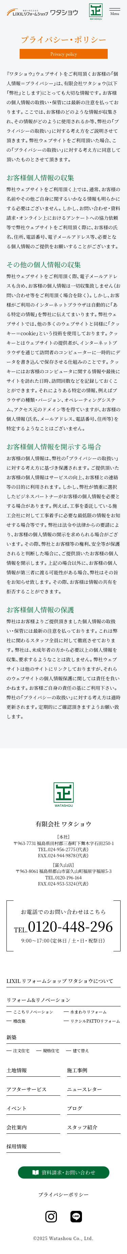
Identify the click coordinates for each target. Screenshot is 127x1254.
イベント (16, 1109)
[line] (76, 1216)
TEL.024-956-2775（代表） (65, 849)
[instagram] (51, 1216)
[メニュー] (114, 12)
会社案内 (16, 1128)
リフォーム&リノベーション (38, 1001)
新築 (11, 1038)
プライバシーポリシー (63, 1194)
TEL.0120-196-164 (65, 877)
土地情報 (16, 1071)
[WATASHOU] (96, 12)
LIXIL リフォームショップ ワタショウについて (59, 982)
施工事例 (77, 1071)
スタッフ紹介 (82, 1128)
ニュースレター (84, 1090)
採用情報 (16, 1147)
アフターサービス (26, 1090)
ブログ (74, 1109)
